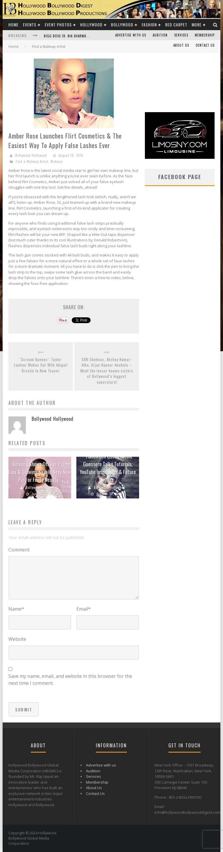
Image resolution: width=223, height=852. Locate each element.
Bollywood (122, 24)
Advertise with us (130, 35)
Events (29, 24)
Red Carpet (176, 24)
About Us (181, 45)
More (197, 24)
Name (16, 609)
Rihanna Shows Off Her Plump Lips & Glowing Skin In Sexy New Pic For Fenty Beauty (39, 471)
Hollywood (91, 24)
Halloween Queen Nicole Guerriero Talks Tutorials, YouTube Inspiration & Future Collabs (108, 467)
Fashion (149, 24)
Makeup (56, 161)
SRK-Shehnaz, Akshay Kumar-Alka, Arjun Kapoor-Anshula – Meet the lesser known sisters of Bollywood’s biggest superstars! (106, 371)
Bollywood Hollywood (31, 155)
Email (83, 609)
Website (17, 639)
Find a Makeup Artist (32, 161)
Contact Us (205, 45)
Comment (19, 550)
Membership (205, 35)
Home (13, 24)
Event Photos (58, 24)
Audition (160, 35)
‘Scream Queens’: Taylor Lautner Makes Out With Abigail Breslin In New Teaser (41, 365)
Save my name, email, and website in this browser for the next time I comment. (70, 679)
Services (181, 35)
